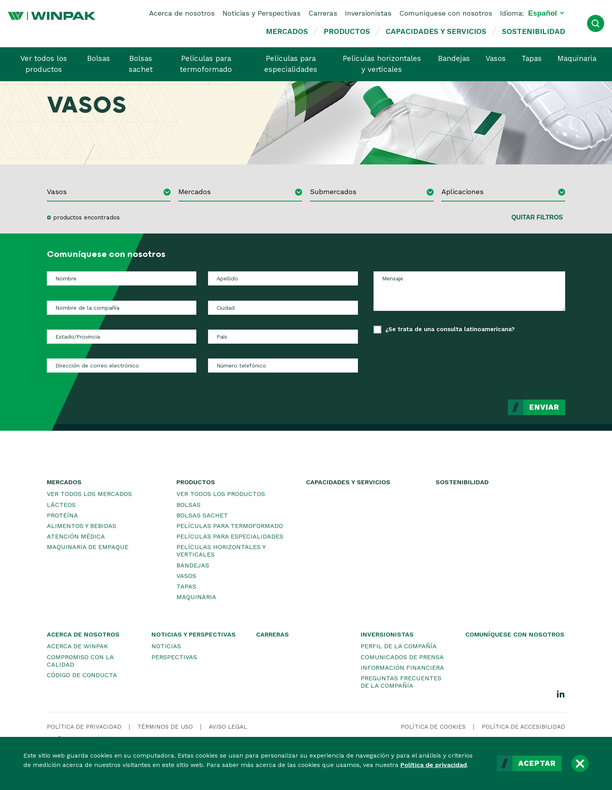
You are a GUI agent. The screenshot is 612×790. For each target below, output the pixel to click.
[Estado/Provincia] (121, 337)
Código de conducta (82, 675)
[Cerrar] (580, 763)
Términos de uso (165, 726)
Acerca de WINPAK (77, 646)
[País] (283, 337)
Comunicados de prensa (402, 657)
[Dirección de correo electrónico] (121, 365)
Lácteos (61, 504)
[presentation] (506, 361)
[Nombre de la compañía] (121, 308)
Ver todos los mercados (89, 494)
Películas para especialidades (290, 64)
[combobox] (109, 193)
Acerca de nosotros (182, 13)
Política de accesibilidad (523, 726)
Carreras (322, 13)
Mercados (287, 31)
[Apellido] (283, 278)
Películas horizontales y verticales (382, 64)
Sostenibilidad (533, 31)
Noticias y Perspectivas (261, 13)
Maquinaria (576, 58)
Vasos (496, 58)
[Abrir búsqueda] (595, 23)
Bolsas (98, 58)
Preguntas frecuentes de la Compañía (401, 681)
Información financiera (402, 667)
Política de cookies (433, 726)
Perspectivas (174, 657)
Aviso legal (228, 726)
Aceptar (537, 763)
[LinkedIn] (561, 693)
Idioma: (512, 13)
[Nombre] (121, 278)
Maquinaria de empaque (87, 547)
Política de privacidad (433, 765)
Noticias (166, 646)
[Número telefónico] (283, 365)
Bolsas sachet (141, 64)
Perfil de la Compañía (399, 646)
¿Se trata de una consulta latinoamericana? (450, 329)
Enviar (544, 407)
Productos (347, 31)
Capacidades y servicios (436, 31)
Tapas (531, 58)
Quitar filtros (537, 217)
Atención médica (76, 536)
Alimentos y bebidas (81, 526)
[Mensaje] (469, 290)
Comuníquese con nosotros (445, 13)
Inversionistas (368, 13)
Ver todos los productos (43, 64)
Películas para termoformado (206, 64)
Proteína (62, 515)
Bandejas (454, 58)
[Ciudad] (283, 308)
